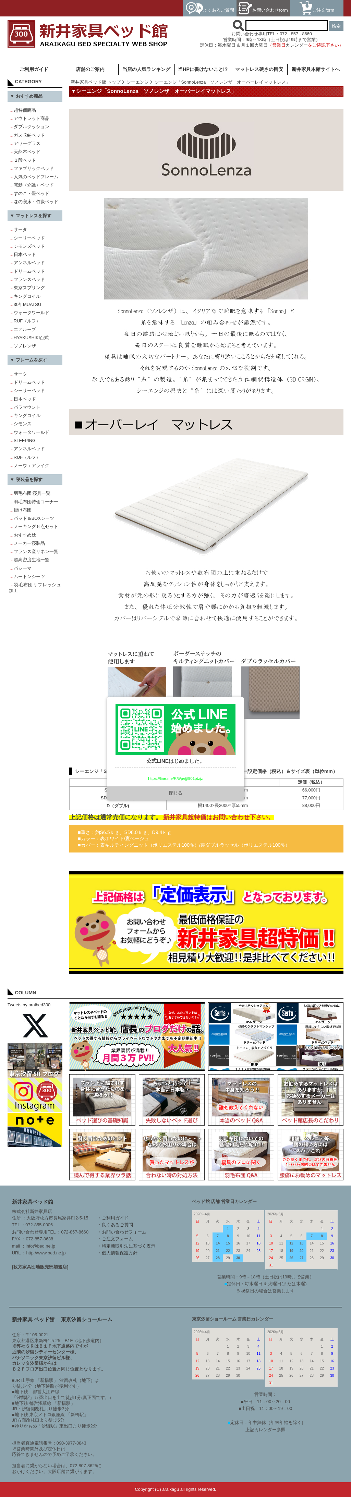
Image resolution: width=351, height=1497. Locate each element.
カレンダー (297, 45)
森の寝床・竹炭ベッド (36, 201)
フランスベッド (29, 279)
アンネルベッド (29, 262)
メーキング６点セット (36, 526)
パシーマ (23, 568)
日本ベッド (25, 254)
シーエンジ (137, 82)
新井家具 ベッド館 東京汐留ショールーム (62, 1319)
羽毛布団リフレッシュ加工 (35, 587)
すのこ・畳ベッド (31, 193)
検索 (336, 25)
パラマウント (27, 407)
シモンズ (23, 423)
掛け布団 (23, 510)
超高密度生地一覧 (31, 559)
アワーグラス (27, 143)
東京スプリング (29, 287)
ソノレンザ (25, 345)
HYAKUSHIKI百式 (31, 337)
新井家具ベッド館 (32, 1202)
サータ (20, 229)
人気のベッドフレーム (36, 176)
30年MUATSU (27, 304)
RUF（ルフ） (27, 320)
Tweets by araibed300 (29, 1004)
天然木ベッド (27, 151)
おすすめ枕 (25, 535)
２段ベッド (25, 160)
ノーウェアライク (31, 465)
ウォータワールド (31, 312)
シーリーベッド (29, 238)
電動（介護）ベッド (34, 184)
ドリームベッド (29, 271)
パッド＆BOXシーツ (34, 518)
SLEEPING (25, 440)
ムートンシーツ (29, 576)
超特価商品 (25, 110)
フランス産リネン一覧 (36, 551)
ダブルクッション (31, 126)
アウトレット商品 (31, 118)
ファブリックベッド (34, 168)
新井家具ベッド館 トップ (96, 82)
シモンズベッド (29, 246)
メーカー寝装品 (29, 543)
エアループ (25, 329)
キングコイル (27, 296)
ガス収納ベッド (29, 135)
